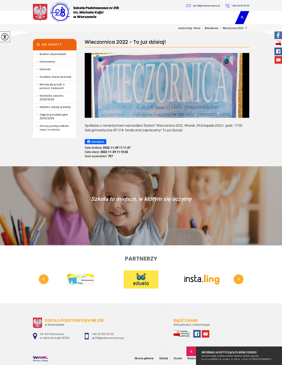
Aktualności (209, 28)
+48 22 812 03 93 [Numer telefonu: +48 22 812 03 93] (103, 334)
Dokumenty (47, 62)
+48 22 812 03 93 (237, 6)
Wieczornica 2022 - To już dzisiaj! (125, 42)
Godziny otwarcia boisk (55, 77)
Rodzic (199, 17)
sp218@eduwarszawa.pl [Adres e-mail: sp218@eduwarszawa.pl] (108, 338)
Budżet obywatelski (53, 54)
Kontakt (222, 17)
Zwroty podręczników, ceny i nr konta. (54, 127)
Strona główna (144, 358)
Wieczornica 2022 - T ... (233, 28)
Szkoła (156, 17)
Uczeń (177, 17)
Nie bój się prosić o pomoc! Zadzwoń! (52, 86)
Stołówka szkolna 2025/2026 (51, 97)
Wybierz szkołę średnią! (55, 107)
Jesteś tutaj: (185, 28)
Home (196, 28)
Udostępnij (95, 141)
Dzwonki (45, 69)
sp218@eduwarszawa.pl (203, 5)
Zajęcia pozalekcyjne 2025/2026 (54, 116)
